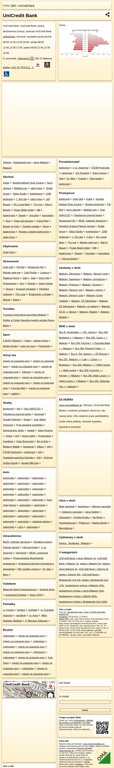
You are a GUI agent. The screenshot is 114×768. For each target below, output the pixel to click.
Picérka (31, 283)
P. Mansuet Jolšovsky (36, 621)
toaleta (30, 430)
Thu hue (37, 204)
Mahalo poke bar (12, 272)
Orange (82, 178)
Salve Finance (45, 430)
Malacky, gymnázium (94, 279)
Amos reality (28, 436)
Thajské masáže (31, 226)
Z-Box (90, 237)
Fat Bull (20, 267)
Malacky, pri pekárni (87, 306)
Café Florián (30, 272)
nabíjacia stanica (41, 521)
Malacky (7, 168)
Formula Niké (18, 388)
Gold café (8, 267)
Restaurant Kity (36, 267)
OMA (13, 5)
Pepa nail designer (24, 221)
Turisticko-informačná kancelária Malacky (24, 315)
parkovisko (8, 478)
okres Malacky (41, 162)
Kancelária (47, 215)
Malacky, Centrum (91, 285)
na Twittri (86, 722)
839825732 (64, 614)
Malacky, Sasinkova (69, 279)
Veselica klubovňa (94, 204)
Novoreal (39, 414)
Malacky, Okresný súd (70, 290)
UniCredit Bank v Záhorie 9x (93, 569)
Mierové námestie (101, 506)
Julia (33, 278)
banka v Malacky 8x (90, 563)
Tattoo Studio (20, 194)
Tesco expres (99, 173)
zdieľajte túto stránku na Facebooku (76, 721)
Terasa (9, 289)
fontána (21, 610)
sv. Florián (8, 610)
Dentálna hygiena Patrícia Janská (76, 226)
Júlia (25, 278)
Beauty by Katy (11, 226)
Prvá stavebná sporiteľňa (29, 425)
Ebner (46, 226)
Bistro (16, 300)
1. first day (21, 199)
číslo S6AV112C (32, 409)
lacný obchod (73, 210)
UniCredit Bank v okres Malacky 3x (77, 558)
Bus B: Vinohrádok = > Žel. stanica (77, 332)
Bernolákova (65, 528)
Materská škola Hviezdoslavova (19, 589)
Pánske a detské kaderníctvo (34, 232)
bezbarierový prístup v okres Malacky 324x (81, 591)
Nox (22, 283)
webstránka (9, 36)
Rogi (8, 221)
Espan (27, 419)
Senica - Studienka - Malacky (74, 543)
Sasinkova (83, 506)
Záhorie (7, 162)
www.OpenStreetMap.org (93, 744)
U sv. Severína (80, 168)
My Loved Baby (22, 204)
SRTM (87, 762)
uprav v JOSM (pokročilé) (94, 612)
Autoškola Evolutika (15, 595)
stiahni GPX (64, 619)
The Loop (20, 294)
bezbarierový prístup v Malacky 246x (84, 585)
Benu (5, 574)
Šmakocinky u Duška (40, 294)
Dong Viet (44, 278)
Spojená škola (46, 589)
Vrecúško (34, 215)
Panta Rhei (43, 221)
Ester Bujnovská (25, 441)
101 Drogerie (82, 173)
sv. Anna (33, 615)
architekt (32, 610)
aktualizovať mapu (75, 612)
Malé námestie (67, 506)
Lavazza (44, 272)
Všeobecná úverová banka (17, 414)
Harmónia (21, 553)
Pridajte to (79, 764)
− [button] (7, 92)
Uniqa (9, 436)
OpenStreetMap (62, 154)
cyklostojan (9, 636)
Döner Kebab (46, 283)
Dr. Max (47, 569)
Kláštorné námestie (72, 512)
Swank (22, 215)
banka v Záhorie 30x (70, 574)
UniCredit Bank (26, 5)
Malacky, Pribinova (69, 285)
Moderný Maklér (11, 447)
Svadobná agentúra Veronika (18, 457)
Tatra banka (96, 178)
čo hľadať (64, 696)
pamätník (21, 615)
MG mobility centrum (29, 569)
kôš (18, 409)
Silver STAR (36, 595)
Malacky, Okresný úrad (95, 274)
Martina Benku (99, 523)
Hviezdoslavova (67, 523)
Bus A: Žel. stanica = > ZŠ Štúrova (89, 354)
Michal (6, 300)
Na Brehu (98, 517)
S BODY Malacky (12, 340)
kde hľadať (65, 683)
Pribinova (84, 523)
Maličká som (20, 188)
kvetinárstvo (36, 194)
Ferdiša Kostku (81, 517)
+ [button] (7, 88)
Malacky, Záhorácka (69, 274)
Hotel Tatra (8, 252)
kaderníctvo (9, 215)
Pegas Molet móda (23, 210)
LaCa (20, 527)
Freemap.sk (77, 154)
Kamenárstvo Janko (13, 430)
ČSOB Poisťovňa (12, 452)
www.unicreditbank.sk (70, 405)
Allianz (40, 447)
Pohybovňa (44, 346)
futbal (27, 340)
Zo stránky (66, 399)
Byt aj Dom (43, 441)
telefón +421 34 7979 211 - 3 (18, 67)
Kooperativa (44, 436)
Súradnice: (63, 617)
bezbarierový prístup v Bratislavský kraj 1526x (83, 602)
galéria (14, 393)
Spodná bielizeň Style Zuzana (28, 183)
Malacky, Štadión (88, 312)
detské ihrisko (41, 340)
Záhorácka (26, 58)
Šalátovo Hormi (11, 278)
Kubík (6, 183)
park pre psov (28, 346)
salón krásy (37, 188)
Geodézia (8, 441)
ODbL (91, 746)
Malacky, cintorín (94, 290)
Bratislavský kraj (22, 162)
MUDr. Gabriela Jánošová (16, 542)
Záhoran (26, 372)
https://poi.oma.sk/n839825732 (99, 154)
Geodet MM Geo (30, 463)
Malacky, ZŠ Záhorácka (83, 301)
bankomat (8, 409)
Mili (38, 210)
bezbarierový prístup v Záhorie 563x (78, 596)
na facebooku (79, 720)
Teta (61, 178)
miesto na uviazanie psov (16, 361)
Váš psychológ (30, 547)
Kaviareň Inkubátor (26, 289)
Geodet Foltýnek (11, 419)
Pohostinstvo (10, 283)
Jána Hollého (92, 512)
